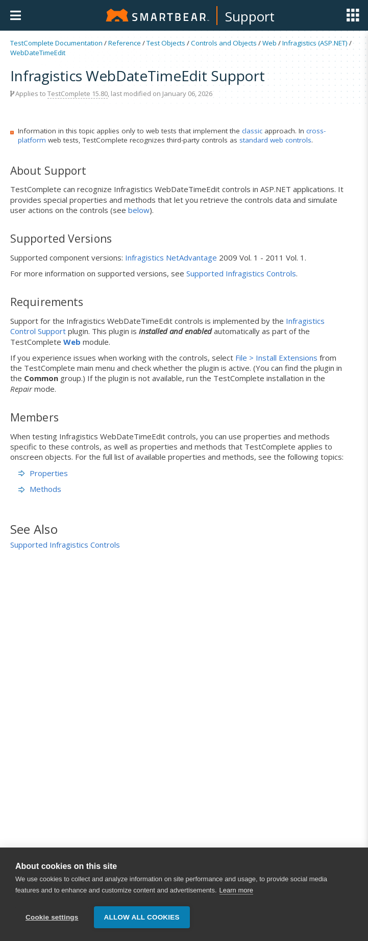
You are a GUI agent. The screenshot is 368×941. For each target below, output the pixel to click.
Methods (39, 489)
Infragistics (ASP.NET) (315, 43)
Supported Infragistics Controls (241, 273)
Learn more (236, 890)
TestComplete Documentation (56, 43)
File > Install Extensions (276, 357)
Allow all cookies (142, 917)
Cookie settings (52, 917)
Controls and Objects (224, 43)
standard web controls (275, 140)
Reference (124, 43)
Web (269, 43)
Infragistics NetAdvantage (171, 257)
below (139, 210)
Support (250, 16)
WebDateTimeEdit (37, 52)
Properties (43, 473)
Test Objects (165, 43)
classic (252, 130)
